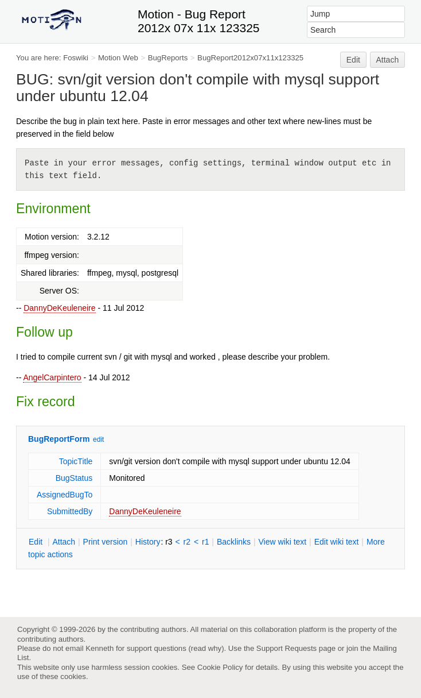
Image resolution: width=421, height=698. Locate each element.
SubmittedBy (69, 511)
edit (98, 439)
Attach (387, 59)
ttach (63, 541)
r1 (205, 541)
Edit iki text (336, 541)
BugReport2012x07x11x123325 (250, 57)
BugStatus (74, 478)
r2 (187, 541)
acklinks (234, 541)
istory (148, 541)
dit (37, 541)
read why (206, 648)
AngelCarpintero (52, 377)
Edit (353, 59)
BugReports (168, 57)
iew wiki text (282, 541)
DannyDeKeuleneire (59, 308)
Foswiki (75, 57)
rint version (105, 541)
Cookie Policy (220, 667)
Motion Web (118, 57)
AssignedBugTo (64, 494)
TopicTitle (76, 461)
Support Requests (286, 648)
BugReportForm (58, 439)
